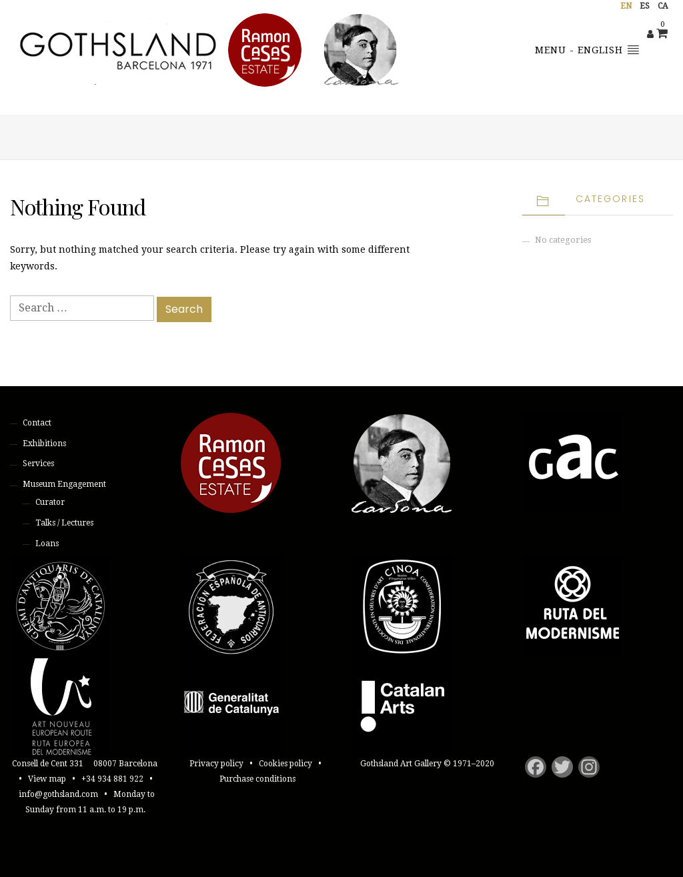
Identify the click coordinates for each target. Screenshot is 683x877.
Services (38, 463)
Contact (37, 422)
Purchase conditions (257, 779)
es (645, 6)
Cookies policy (285, 763)
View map (47, 779)
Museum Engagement (64, 484)
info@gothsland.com (58, 794)
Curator (50, 502)
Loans (47, 543)
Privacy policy (216, 763)
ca (663, 6)
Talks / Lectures (64, 523)
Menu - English (587, 49)
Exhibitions (44, 443)
